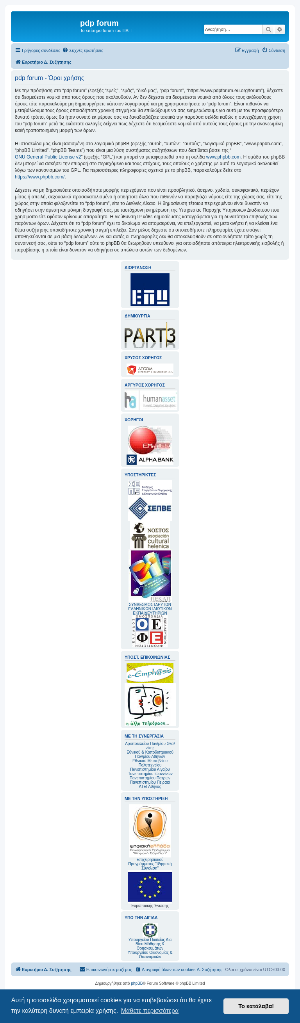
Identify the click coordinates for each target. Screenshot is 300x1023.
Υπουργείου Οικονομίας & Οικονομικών (150, 954)
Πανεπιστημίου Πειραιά (150, 782)
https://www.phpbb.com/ (39, 177)
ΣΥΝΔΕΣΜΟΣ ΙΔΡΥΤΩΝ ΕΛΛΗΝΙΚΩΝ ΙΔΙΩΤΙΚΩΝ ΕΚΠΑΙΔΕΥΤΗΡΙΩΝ (149, 608)
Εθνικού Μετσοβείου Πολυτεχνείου (150, 763)
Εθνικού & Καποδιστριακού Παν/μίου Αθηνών (150, 754)
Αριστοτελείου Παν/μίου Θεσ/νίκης (150, 745)
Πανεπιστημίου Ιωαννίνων (149, 774)
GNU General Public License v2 (48, 157)
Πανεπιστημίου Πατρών (150, 778)
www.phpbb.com (223, 157)
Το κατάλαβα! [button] (256, 1006)
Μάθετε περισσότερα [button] (150, 1010)
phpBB (137, 983)
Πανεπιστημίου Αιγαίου (150, 769)
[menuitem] (82, 50)
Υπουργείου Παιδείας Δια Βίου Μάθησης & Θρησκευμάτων (150, 943)
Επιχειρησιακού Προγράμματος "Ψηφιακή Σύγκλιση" (150, 837)
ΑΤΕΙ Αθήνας (150, 786)
